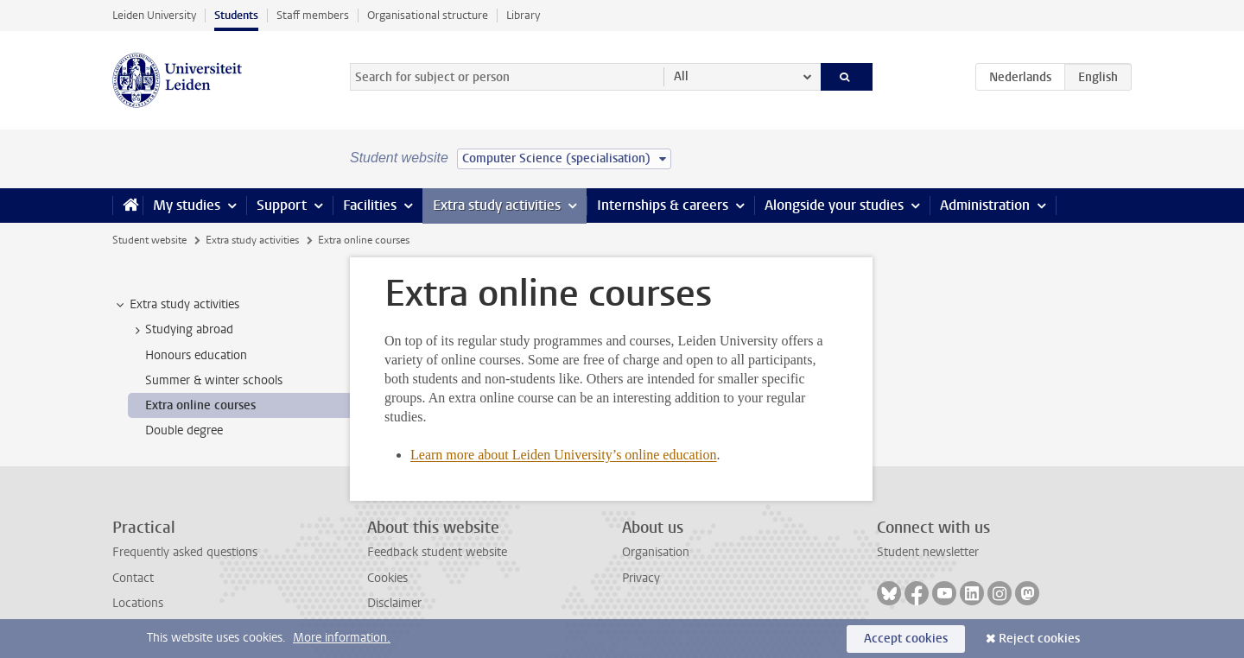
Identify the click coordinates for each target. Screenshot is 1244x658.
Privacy (641, 578)
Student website (149, 240)
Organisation (655, 552)
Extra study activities (497, 205)
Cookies (387, 578)
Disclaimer (394, 603)
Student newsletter (928, 552)
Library (523, 15)
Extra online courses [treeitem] (200, 405)
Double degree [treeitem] (184, 430)
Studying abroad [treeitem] (181, 329)
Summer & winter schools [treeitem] (213, 380)
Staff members (312, 15)
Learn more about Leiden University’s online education (563, 454)
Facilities (370, 205)
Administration (985, 205)
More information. (341, 638)
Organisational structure (427, 15)
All (681, 76)
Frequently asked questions (184, 552)
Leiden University (154, 15)
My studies (186, 205)
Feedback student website (437, 552)
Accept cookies (906, 638)
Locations (137, 603)
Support (282, 205)
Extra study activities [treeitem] (176, 304)
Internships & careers (662, 205)
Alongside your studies (834, 205)
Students (236, 15)
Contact (133, 578)
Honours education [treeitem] (196, 355)
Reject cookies (1039, 638)
